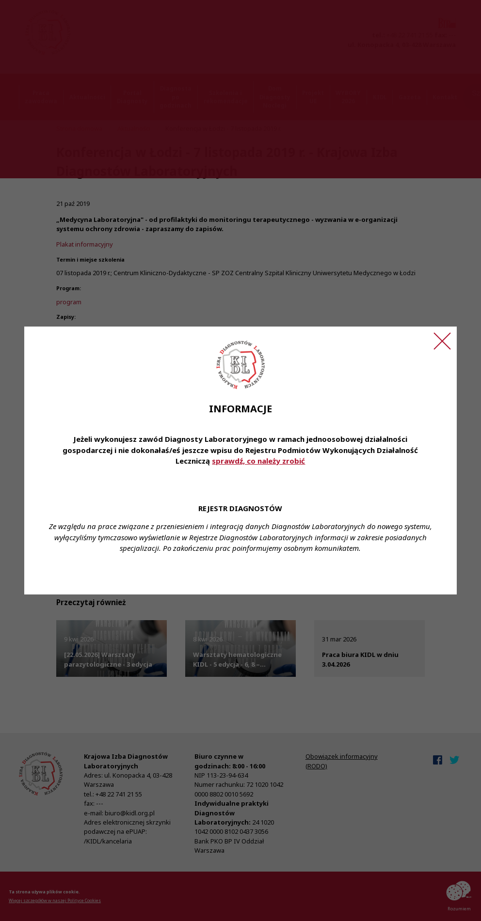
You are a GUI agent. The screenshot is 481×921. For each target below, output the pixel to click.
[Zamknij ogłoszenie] (442, 341)
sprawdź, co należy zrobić (258, 461)
